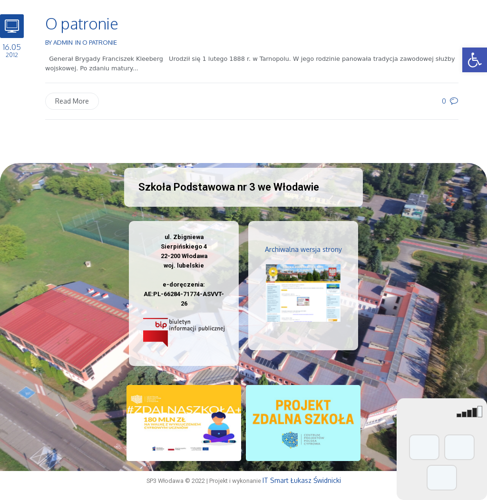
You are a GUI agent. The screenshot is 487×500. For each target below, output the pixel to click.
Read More (72, 101)
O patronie (81, 23)
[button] (474, 60)
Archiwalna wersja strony (303, 249)
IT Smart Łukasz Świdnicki (302, 480)
